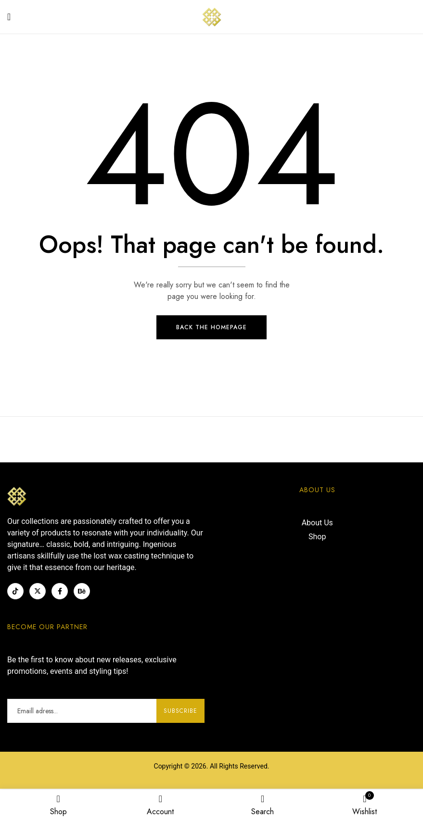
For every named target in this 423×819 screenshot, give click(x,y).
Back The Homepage (211, 328)
